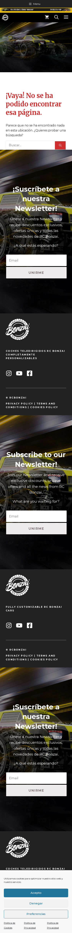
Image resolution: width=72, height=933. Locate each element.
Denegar (36, 903)
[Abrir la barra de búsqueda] (56, 17)
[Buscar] (60, 145)
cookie (36, 407)
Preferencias (36, 914)
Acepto (36, 893)
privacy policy (19, 403)
